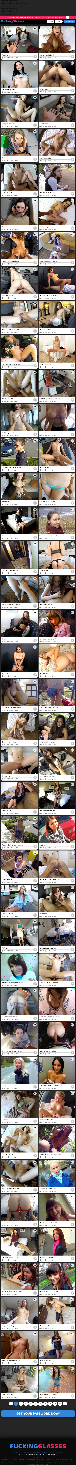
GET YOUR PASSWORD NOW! (38, 1414)
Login (59, 21)
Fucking (12, 21)
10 (60, 1404)
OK (68, 17)
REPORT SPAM (16, 1453)
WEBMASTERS (59, 1453)
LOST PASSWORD (26, 1453)
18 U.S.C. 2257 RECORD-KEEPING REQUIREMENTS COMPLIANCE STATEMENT (38, 1454)
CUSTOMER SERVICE (38, 1453)
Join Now (69, 21)
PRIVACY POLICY (50, 1453)
